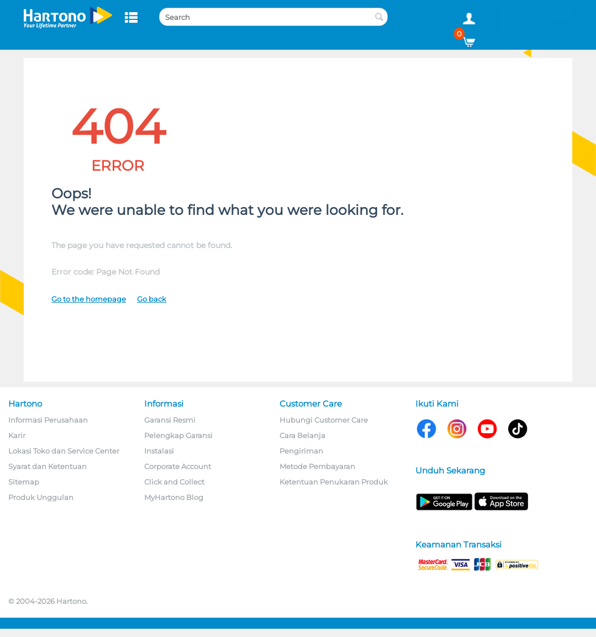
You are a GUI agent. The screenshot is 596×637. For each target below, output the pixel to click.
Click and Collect (174, 481)
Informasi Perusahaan (48, 419)
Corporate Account (177, 466)
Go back (151, 298)
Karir (16, 435)
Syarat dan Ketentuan (47, 466)
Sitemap (23, 481)
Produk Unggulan (40, 497)
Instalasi (159, 450)
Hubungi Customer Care (323, 419)
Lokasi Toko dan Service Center (63, 450)
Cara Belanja (302, 435)
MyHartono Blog (173, 497)
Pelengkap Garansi (178, 435)
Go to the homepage (88, 298)
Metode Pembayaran (317, 466)
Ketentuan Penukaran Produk (333, 481)
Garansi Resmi (170, 419)
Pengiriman (301, 450)
